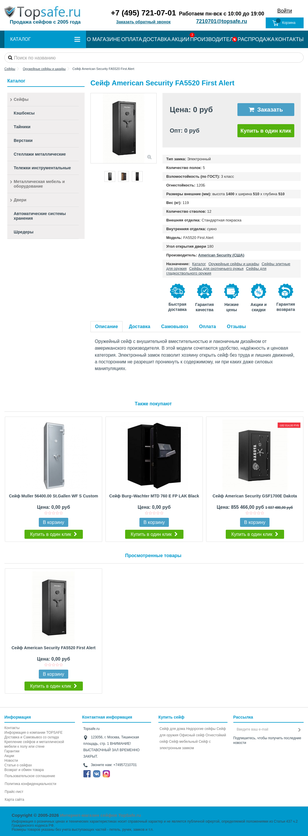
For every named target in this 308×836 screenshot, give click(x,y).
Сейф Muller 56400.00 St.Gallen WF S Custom (53, 496)
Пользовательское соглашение (30, 776)
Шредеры (24, 232)
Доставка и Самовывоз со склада (31, 737)
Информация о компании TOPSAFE (33, 733)
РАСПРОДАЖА (256, 39)
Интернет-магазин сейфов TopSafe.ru (100, 815)
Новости (11, 760)
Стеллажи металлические (40, 154)
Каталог (199, 264)
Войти (284, 11)
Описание (106, 326)
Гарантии (11, 751)
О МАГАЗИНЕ (103, 39)
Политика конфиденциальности (30, 784)
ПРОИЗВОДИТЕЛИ (213, 39)
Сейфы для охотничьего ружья (216, 268)
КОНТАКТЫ (289, 39)
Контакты (12, 728)
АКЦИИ (181, 39)
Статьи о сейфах (18, 765)
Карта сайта (14, 800)
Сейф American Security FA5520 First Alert (53, 647)
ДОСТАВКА (157, 39)
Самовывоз (174, 326)
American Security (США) (221, 255)
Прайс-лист (14, 792)
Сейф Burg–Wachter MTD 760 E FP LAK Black (154, 496)
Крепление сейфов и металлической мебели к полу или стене (34, 744)
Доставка (139, 326)
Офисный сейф (191, 735)
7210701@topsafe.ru (221, 21)
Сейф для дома (172, 729)
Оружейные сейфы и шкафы (234, 264)
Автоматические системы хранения (40, 216)
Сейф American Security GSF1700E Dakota (255, 496)
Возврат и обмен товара (24, 770)
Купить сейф (171, 717)
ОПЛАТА (131, 39)
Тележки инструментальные (42, 168)
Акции (9, 756)
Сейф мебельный (183, 742)
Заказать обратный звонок (143, 22)
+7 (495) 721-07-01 (143, 12)
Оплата (207, 326)
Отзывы (236, 326)
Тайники (22, 126)
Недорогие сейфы (201, 729)
